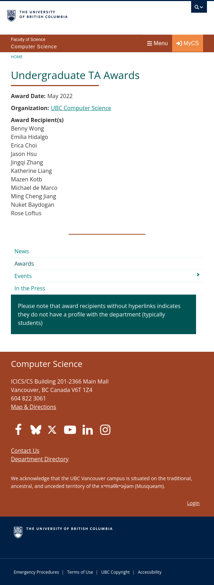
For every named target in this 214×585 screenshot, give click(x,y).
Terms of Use (80, 572)
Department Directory (40, 459)
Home (17, 56)
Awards (24, 263)
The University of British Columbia (77, 14)
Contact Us (25, 450)
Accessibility (150, 572)
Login (193, 503)
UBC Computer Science (81, 108)
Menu (157, 43)
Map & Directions (33, 407)
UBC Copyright (115, 572)
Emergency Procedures (36, 572)
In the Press (29, 288)
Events (23, 276)
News (21, 251)
